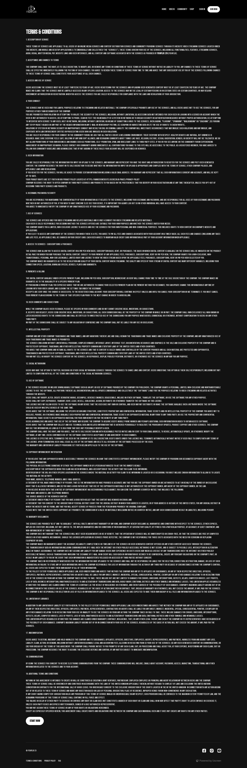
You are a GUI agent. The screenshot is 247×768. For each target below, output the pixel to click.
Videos (172, 9)
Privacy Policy (50, 760)
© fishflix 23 (31, 751)
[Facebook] (204, 751)
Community (182, 9)
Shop (192, 9)
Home (164, 9)
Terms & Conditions (34, 760)
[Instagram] (212, 751)
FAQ (59, 760)
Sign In (202, 9)
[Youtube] (219, 751)
